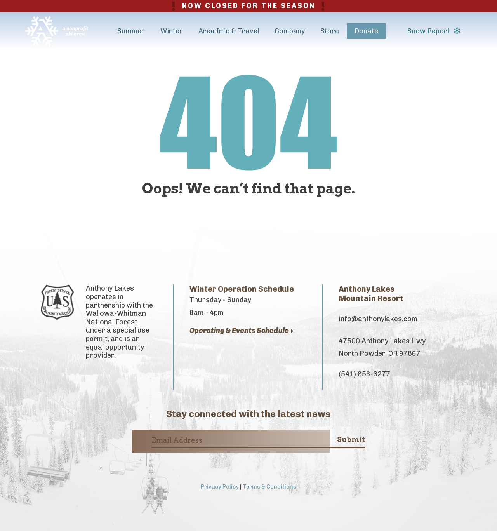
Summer (131, 31)
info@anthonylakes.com (378, 319)
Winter (171, 31)
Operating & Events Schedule (241, 331)
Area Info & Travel (228, 31)
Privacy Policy (220, 486)
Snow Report (433, 31)
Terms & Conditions (269, 486)
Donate (366, 31)
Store (329, 31)
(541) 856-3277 (364, 374)
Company (290, 31)
